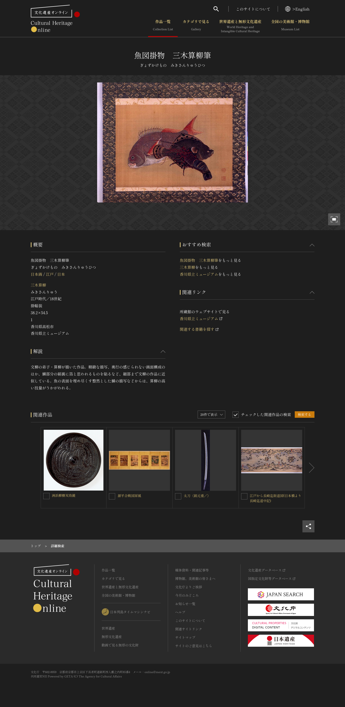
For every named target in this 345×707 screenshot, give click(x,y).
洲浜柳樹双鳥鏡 (63, 495)
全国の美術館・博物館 (290, 26)
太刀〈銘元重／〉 (197, 495)
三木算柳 (38, 285)
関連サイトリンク (188, 629)
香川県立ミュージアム (199, 274)
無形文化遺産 (112, 636)
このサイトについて (253, 9)
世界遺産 (108, 628)
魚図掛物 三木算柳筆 (199, 260)
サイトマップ (185, 637)
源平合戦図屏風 (129, 495)
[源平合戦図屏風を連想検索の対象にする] (112, 496)
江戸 (50, 274)
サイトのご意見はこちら (193, 645)
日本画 (36, 274)
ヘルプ (180, 612)
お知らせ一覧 (185, 603)
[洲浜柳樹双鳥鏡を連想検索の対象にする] (46, 496)
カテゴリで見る (195, 26)
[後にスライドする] (309, 467)
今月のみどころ (187, 595)
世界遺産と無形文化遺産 (240, 26)
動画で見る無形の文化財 (120, 645)
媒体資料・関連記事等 (192, 570)
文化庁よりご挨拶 (188, 586)
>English (297, 9)
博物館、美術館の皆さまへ (195, 578)
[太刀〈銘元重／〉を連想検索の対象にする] (178, 496)
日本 (61, 274)
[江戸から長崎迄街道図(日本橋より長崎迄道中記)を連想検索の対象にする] (244, 496)
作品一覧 (163, 26)
